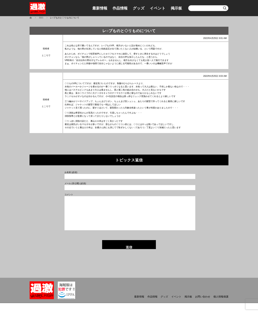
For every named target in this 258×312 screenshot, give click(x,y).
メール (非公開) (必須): (75, 183)
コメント (68, 194)
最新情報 (99, 8)
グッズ (139, 8)
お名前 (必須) (70, 172)
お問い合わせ (202, 296)
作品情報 (120, 8)
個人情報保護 (220, 296)
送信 (129, 247)
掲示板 (176, 8)
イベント (158, 8)
